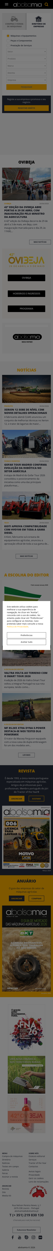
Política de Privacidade (17, 626)
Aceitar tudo (26, 642)
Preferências (27, 635)
